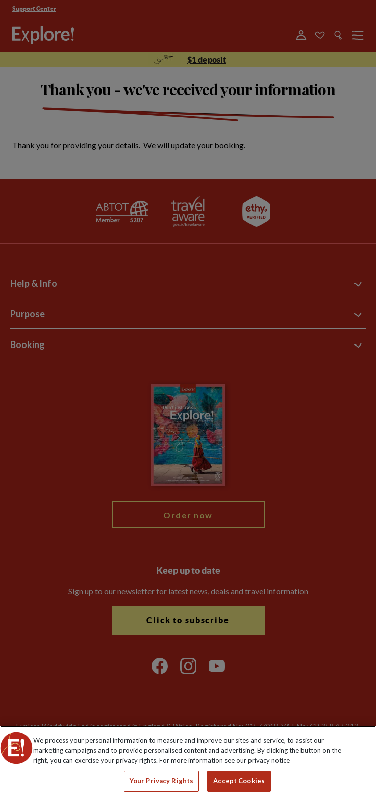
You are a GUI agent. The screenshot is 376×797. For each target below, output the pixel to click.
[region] (188, 761)
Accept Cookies (239, 781)
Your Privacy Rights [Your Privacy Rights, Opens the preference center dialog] (161, 781)
